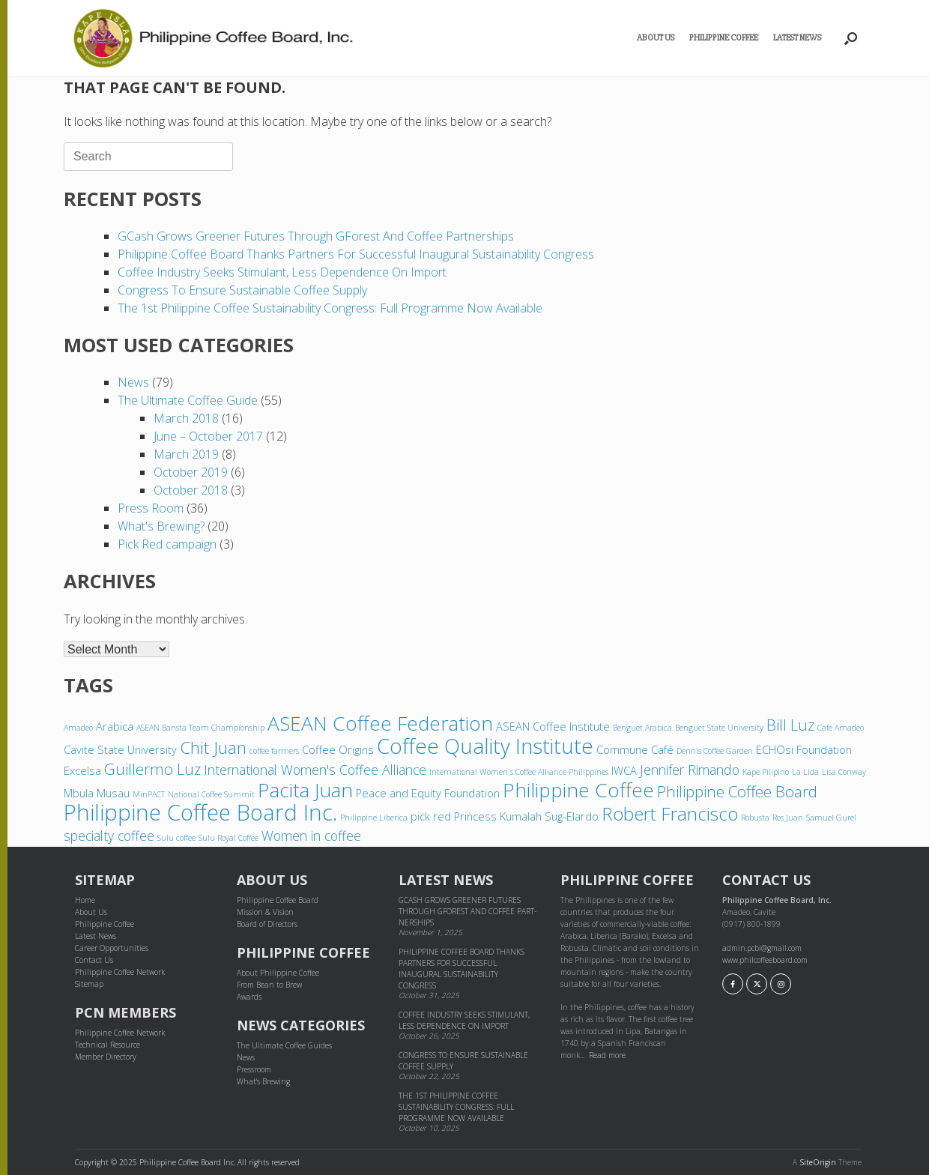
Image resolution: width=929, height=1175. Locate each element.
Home (85, 900)
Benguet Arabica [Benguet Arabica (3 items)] (642, 727)
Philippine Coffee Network (120, 972)
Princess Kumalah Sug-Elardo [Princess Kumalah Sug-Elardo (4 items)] (526, 816)
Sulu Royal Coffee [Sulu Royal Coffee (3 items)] (228, 838)
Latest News (797, 37)
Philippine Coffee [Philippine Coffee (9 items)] (578, 789)
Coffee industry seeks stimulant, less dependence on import (282, 272)
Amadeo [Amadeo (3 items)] (78, 727)
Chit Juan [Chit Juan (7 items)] (213, 747)
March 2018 (186, 418)
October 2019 (191, 472)
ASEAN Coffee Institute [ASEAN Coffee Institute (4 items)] (553, 726)
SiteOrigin (817, 1162)
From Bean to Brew (269, 984)
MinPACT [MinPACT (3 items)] (149, 794)
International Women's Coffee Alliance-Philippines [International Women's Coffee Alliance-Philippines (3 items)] (518, 772)
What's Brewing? (161, 526)
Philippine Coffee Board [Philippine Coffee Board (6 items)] (737, 791)
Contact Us (94, 960)
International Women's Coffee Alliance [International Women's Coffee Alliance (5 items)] (315, 770)
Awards (249, 996)
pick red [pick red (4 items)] (431, 816)
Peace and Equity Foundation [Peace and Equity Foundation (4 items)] (428, 792)
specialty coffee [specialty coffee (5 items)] (109, 836)
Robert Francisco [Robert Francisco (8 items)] (670, 813)
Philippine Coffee (723, 37)
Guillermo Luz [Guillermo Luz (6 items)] (152, 768)
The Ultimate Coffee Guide (188, 400)
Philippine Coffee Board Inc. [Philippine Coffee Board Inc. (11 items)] (200, 812)
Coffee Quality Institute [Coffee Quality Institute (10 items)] (485, 745)
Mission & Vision (265, 912)
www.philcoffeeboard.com (765, 960)
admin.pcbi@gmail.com (762, 948)
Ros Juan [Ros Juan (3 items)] (787, 817)
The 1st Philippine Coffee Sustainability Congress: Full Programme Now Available (330, 308)
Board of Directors (267, 924)
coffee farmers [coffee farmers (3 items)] (274, 751)
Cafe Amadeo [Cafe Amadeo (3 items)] (840, 727)
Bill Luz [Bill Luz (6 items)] (790, 724)
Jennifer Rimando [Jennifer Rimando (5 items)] (689, 770)
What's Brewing (263, 1081)
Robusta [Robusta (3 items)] (755, 817)
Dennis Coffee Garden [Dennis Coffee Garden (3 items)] (715, 751)
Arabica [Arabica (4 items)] (114, 726)
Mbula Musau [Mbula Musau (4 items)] (97, 792)
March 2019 (186, 454)
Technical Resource (107, 1044)
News (133, 382)
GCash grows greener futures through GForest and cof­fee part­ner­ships (316, 236)
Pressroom (254, 1069)
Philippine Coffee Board (277, 900)
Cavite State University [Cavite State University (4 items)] (120, 749)
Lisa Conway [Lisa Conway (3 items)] (844, 772)
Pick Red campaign (167, 544)
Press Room (151, 508)
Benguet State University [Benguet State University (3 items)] (719, 727)
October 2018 (191, 490)
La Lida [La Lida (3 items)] (805, 772)
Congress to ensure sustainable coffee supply (242, 290)
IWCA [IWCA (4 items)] (624, 770)
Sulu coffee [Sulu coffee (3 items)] (176, 838)
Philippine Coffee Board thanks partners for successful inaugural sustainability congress (357, 254)
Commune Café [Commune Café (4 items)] (635, 749)
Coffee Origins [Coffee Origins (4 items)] (338, 749)
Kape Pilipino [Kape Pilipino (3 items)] (765, 772)
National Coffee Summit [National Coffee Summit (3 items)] (211, 794)
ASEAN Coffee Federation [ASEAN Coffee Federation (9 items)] (380, 723)
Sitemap (89, 984)
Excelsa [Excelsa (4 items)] (82, 770)
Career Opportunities (111, 948)
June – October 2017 (208, 436)
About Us (655, 37)
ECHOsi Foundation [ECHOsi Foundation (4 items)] (804, 749)
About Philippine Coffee (278, 972)
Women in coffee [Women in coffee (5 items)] (311, 836)
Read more (607, 1055)
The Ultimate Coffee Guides (284, 1045)
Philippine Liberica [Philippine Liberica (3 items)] (374, 817)
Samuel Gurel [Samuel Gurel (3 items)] (831, 817)
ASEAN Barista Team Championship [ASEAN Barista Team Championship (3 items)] (200, 727)
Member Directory (105, 1056)
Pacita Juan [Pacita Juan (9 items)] (305, 789)
